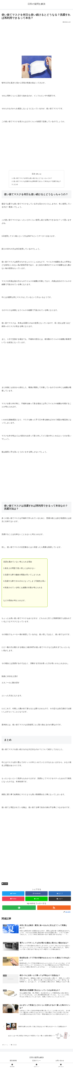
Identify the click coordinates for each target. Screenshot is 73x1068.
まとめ (14, 185)
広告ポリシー (36, 1061)
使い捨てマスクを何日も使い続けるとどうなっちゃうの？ (32, 178)
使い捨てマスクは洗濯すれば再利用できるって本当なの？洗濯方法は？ (37, 181)
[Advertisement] (36, 42)
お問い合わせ (60, 1061)
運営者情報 (13, 1061)
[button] (60, 899)
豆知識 (4, 884)
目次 (33, 174)
